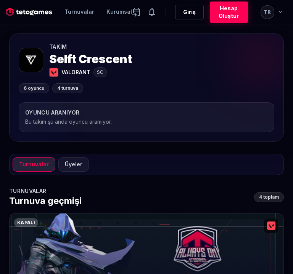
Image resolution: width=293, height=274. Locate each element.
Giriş (189, 12)
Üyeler (73, 164)
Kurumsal (119, 11)
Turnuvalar (79, 11)
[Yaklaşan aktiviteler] (136, 12)
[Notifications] (151, 12)
